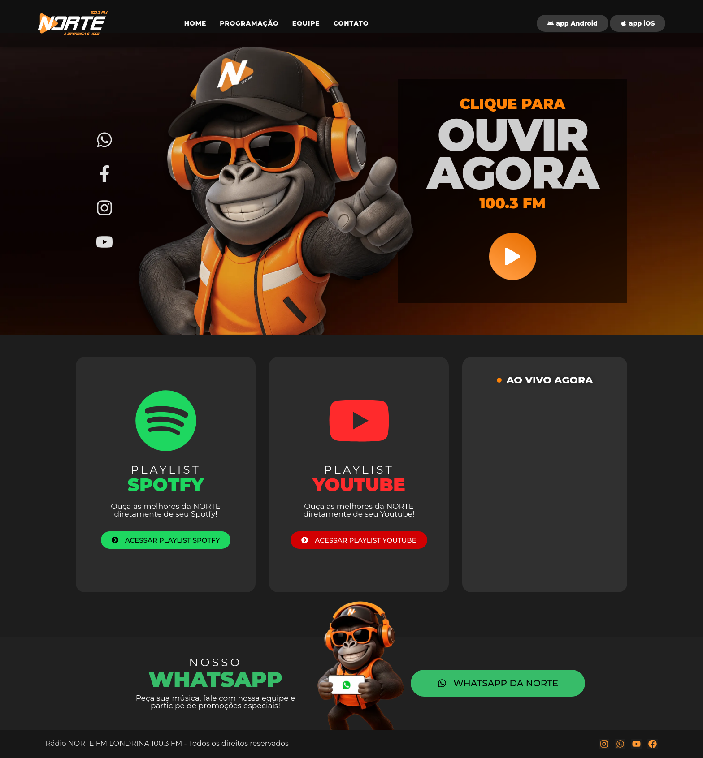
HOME (195, 23)
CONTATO (351, 23)
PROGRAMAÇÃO (249, 23)
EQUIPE (306, 23)
